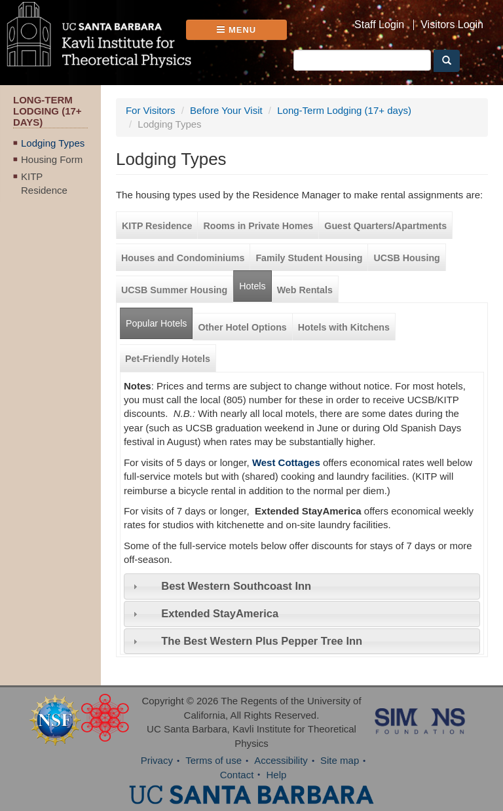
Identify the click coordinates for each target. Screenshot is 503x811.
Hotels (252, 286)
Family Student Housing (308, 258)
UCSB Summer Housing (174, 290)
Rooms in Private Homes (258, 226)
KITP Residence (44, 183)
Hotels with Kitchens (344, 327)
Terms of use (213, 760)
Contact (237, 774)
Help (277, 774)
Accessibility (281, 760)
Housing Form (52, 159)
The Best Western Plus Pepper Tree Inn (261, 641)
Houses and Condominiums (182, 258)
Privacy (157, 760)
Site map (339, 760)
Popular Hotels (159, 318)
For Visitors (151, 110)
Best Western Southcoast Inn (236, 586)
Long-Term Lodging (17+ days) (344, 110)
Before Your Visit (226, 110)
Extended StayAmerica (219, 613)
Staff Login (379, 25)
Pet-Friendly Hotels (167, 358)
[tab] (302, 586)
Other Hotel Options (242, 327)
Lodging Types (52, 143)
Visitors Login (451, 25)
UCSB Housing (406, 258)
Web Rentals (305, 290)
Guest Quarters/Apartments (385, 226)
